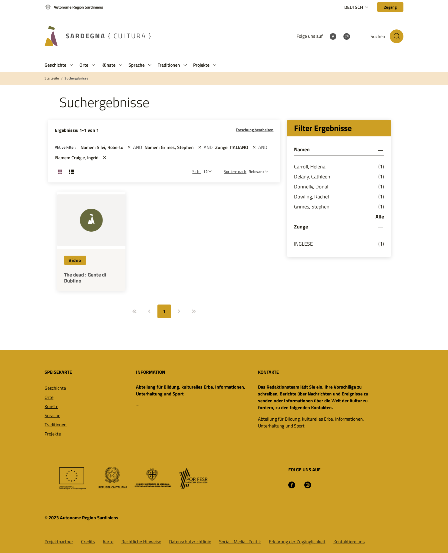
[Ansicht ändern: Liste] (71, 172)
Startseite (52, 78)
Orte (49, 397)
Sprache (52, 415)
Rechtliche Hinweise (141, 541)
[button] (71, 65)
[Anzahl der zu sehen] (209, 171)
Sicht (196, 171)
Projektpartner (59, 541)
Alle (379, 216)
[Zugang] (390, 7)
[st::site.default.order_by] (259, 171)
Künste (51, 406)
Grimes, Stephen (311, 206)
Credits (88, 541)
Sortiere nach (235, 171)
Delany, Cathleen (312, 176)
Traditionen (56, 424)
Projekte (53, 433)
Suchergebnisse (76, 78)
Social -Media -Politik (240, 541)
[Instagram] (346, 36)
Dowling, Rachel (311, 196)
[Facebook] (332, 36)
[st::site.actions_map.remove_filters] (129, 147)
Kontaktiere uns (349, 541)
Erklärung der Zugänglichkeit (297, 541)
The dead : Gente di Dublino (85, 278)
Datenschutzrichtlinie (190, 541)
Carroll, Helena (309, 166)
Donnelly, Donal (311, 186)
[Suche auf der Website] (396, 36)
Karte (108, 541)
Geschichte (55, 388)
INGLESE (303, 244)
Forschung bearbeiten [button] (254, 130)
